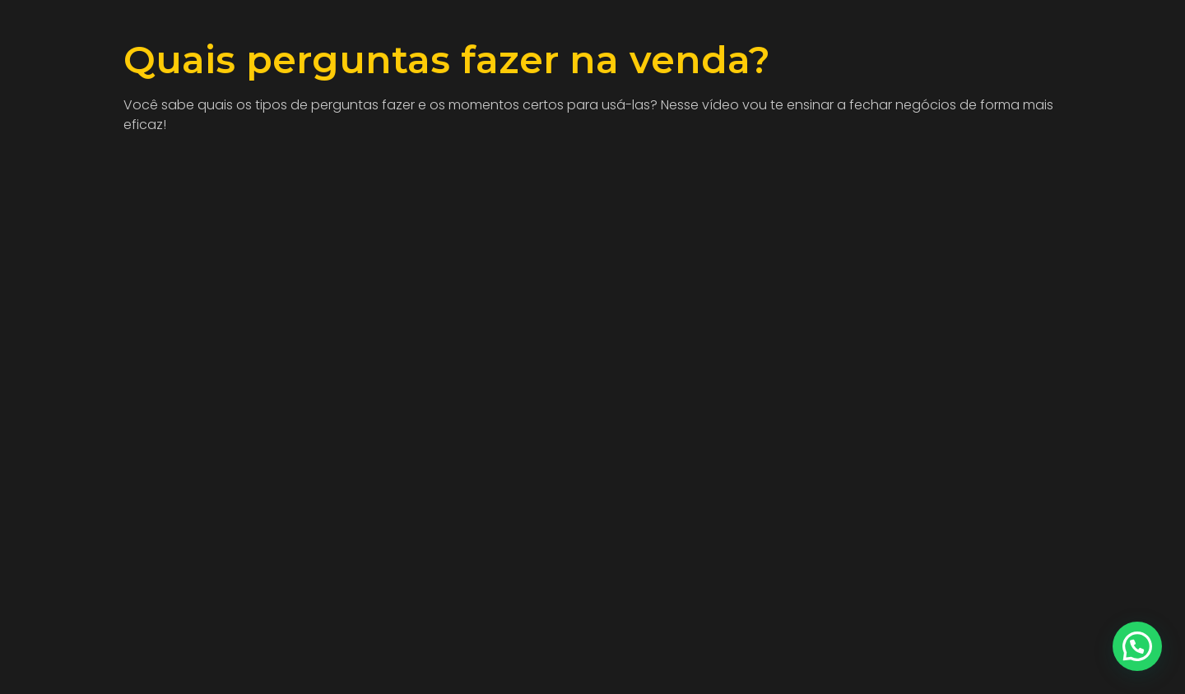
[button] (1137, 646)
